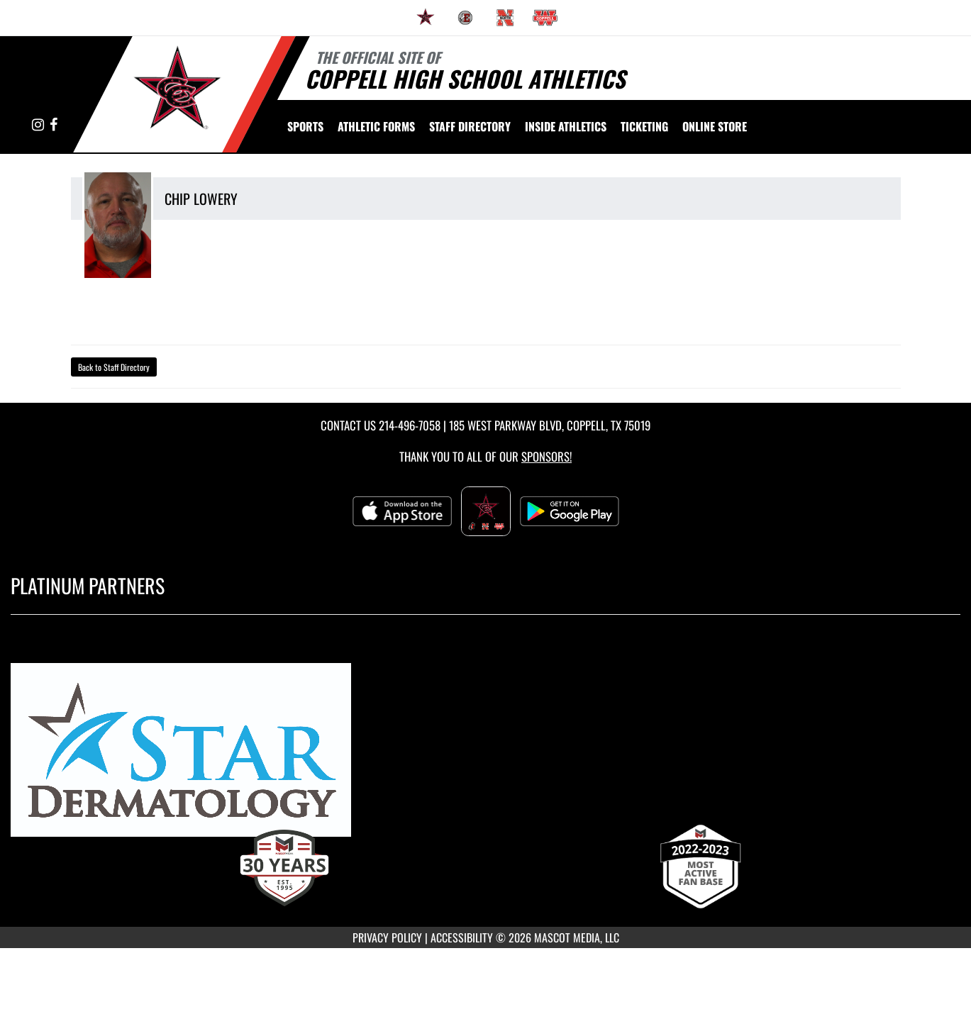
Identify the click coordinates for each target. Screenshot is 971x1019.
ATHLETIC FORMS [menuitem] (376, 126)
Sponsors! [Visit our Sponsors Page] (546, 456)
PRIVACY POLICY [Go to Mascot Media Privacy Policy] (387, 937)
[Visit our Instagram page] (39, 125)
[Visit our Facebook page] (53, 125)
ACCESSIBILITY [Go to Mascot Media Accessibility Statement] (462, 937)
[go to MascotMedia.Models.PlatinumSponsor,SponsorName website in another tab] (485, 756)
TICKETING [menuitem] (644, 126)
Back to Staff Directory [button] (114, 367)
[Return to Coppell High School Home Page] (178, 92)
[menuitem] (425, 17)
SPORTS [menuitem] (305, 126)
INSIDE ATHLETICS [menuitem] (565, 126)
